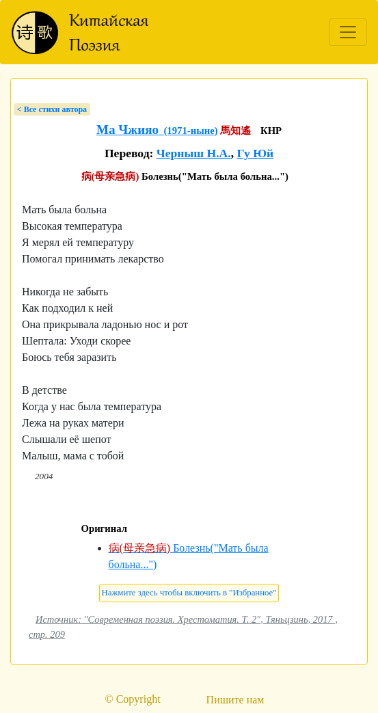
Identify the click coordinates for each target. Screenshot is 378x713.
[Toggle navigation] (348, 32)
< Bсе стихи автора (52, 109)
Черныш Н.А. (194, 153)
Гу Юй (255, 153)
